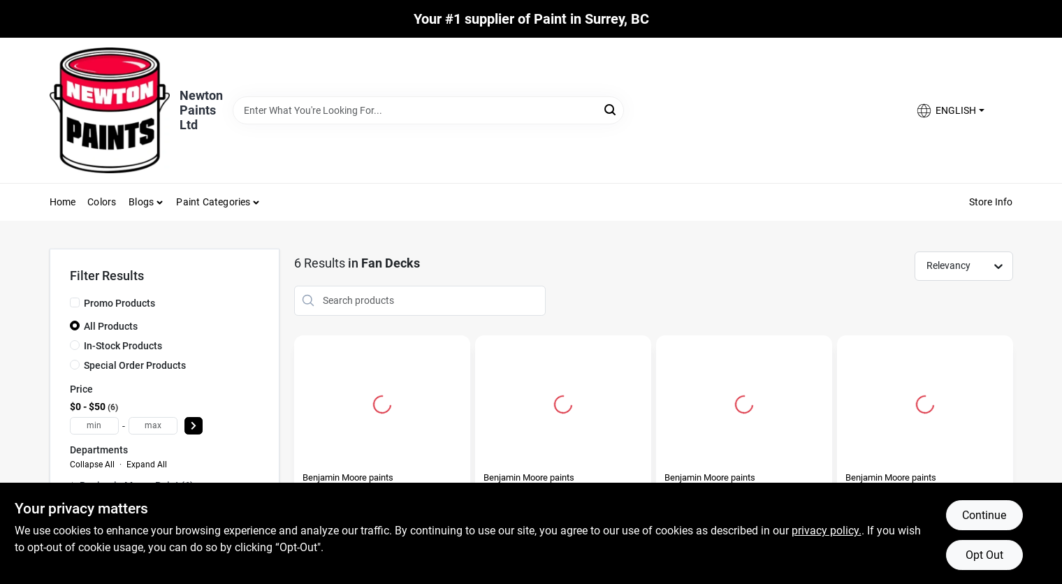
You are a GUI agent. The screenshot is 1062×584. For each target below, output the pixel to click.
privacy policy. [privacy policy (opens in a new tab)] (826, 530)
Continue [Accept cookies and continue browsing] (984, 515)
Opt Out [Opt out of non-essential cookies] (984, 555)
